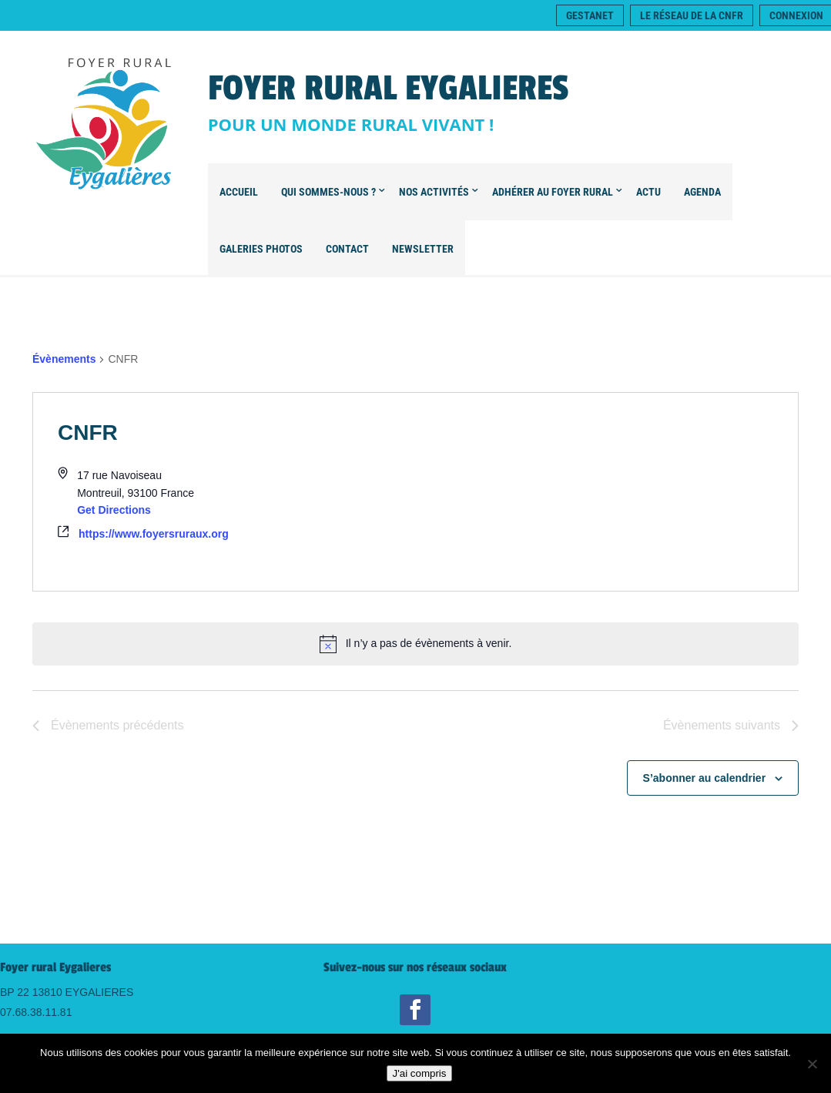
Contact (347, 249)
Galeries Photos (261, 249)
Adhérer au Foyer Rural (552, 192)
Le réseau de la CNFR (691, 15)
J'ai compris (420, 1073)
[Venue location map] (607, 491)
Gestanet (590, 15)
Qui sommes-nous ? (328, 192)
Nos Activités (434, 192)
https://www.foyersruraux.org (154, 534)
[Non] (811, 1063)
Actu (648, 192)
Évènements (63, 359)
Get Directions (114, 510)
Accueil (238, 192)
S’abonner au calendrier (704, 778)
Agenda (702, 192)
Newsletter (423, 249)
